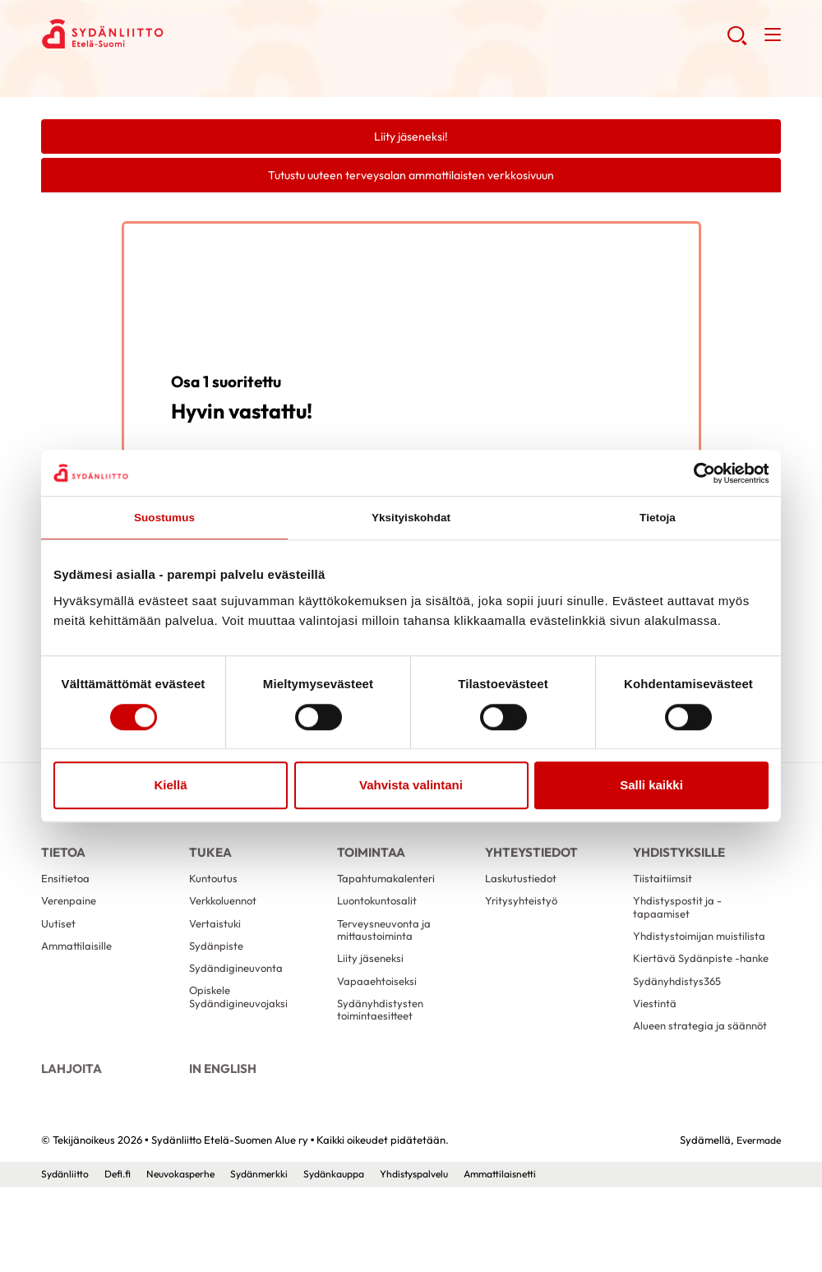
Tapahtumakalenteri (389, 894)
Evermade (756, 1224)
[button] (734, 41)
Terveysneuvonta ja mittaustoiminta (387, 951)
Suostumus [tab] (165, 519)
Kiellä (170, 787)
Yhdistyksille (677, 859)
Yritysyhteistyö (523, 920)
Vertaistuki (216, 944)
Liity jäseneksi (372, 983)
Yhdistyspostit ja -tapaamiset (678, 927)
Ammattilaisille (78, 969)
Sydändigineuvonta (238, 995)
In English (220, 1145)
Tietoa (61, 859)
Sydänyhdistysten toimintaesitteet (382, 1040)
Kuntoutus (214, 894)
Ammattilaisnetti (533, 1258)
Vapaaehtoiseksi (379, 1008)
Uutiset (59, 944)
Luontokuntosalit (380, 920)
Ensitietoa (66, 894)
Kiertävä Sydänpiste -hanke (688, 1004)
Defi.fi (121, 1258)
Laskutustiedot (522, 894)
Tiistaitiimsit (663, 894)
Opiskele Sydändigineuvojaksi (241, 1026)
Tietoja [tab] (658, 519)
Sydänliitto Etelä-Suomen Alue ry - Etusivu (172, 37)
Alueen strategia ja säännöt (681, 1094)
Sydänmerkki (271, 1258)
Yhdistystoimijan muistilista (675, 965)
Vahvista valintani (411, 787)
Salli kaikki (651, 787)
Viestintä (656, 1061)
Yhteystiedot (529, 859)
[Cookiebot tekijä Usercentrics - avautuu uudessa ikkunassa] (697, 472)
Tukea (209, 859)
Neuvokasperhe (187, 1258)
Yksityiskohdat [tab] (411, 519)
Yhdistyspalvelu (439, 1258)
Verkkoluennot (227, 920)
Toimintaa (368, 859)
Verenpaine (71, 920)
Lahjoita (69, 1145)
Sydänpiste (217, 969)
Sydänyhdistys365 (679, 1036)
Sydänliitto (66, 1258)
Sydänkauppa (352, 1258)
